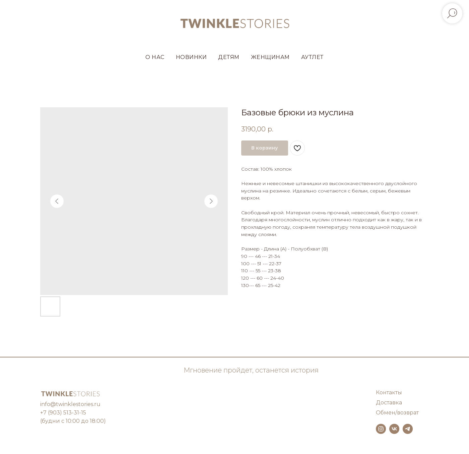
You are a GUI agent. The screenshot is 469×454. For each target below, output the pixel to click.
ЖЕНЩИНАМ (270, 57)
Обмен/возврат (397, 412)
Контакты (389, 392)
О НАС (154, 57)
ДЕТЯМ (229, 57)
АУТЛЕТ (312, 57)
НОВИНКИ (191, 57)
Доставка (389, 402)
